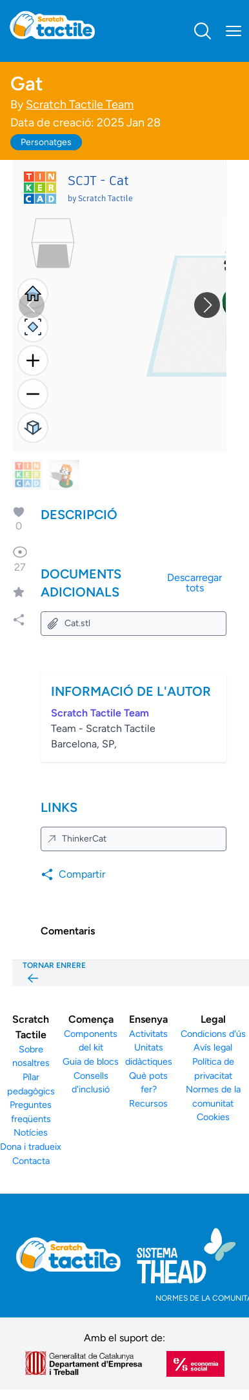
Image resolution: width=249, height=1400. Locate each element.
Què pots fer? (148, 1083)
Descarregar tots (194, 582)
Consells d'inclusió (91, 1083)
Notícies (31, 1132)
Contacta (31, 1161)
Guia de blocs (91, 1061)
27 (20, 558)
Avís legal (213, 1047)
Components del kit (90, 1041)
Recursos (148, 1103)
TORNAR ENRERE (54, 973)
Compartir (73, 874)
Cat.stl (68, 623)
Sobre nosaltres (31, 1056)
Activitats (148, 1034)
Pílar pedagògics (31, 1084)
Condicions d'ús (213, 1034)
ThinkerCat (76, 838)
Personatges (46, 142)
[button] (207, 305)
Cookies (213, 1117)
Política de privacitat (213, 1068)
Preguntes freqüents (31, 1112)
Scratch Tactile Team (80, 104)
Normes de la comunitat (213, 1096)
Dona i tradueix (30, 1146)
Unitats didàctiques (148, 1054)
